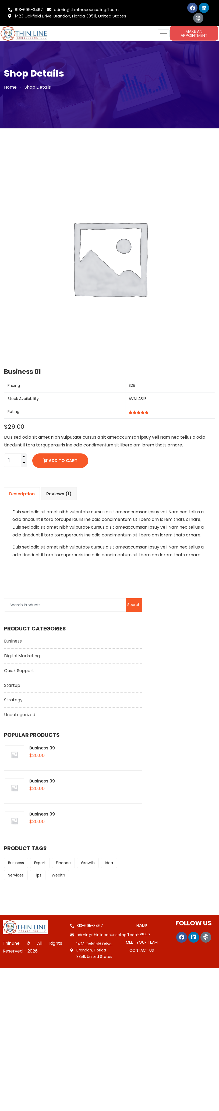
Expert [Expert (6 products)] (40, 862)
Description (22, 494)
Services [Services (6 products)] (16, 875)
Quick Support (19, 671)
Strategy (13, 700)
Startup (12, 685)
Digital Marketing (22, 656)
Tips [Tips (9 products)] (37, 875)
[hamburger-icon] (164, 33)
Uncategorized (19, 715)
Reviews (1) (59, 494)
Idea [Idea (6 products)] (109, 862)
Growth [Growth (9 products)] (88, 862)
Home (10, 87)
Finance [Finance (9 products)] (63, 862)
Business (13, 641)
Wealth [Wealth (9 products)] (58, 875)
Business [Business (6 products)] (16, 862)
